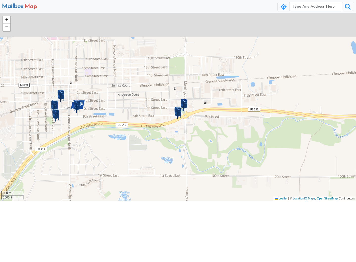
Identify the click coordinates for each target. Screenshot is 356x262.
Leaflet (281, 198)
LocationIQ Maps (304, 198)
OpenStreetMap (327, 198)
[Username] (315, 6)
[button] (178, 113)
